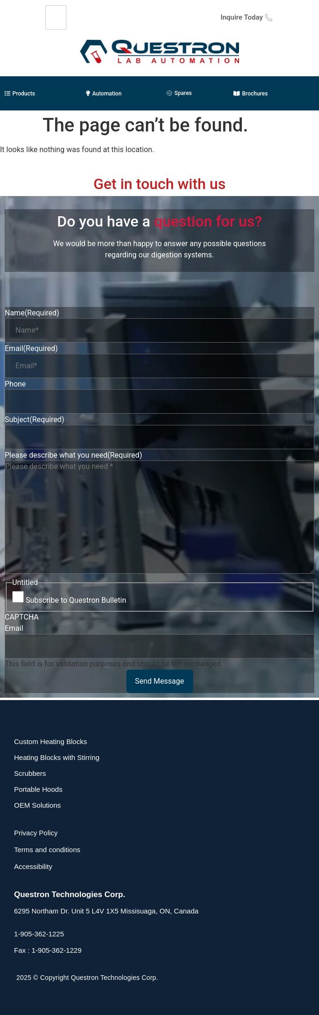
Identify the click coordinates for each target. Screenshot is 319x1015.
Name (32, 313)
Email (31, 348)
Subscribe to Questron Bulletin (76, 600)
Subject (34, 420)
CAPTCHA (22, 617)
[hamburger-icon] (55, 17)
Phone (15, 384)
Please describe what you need (73, 455)
